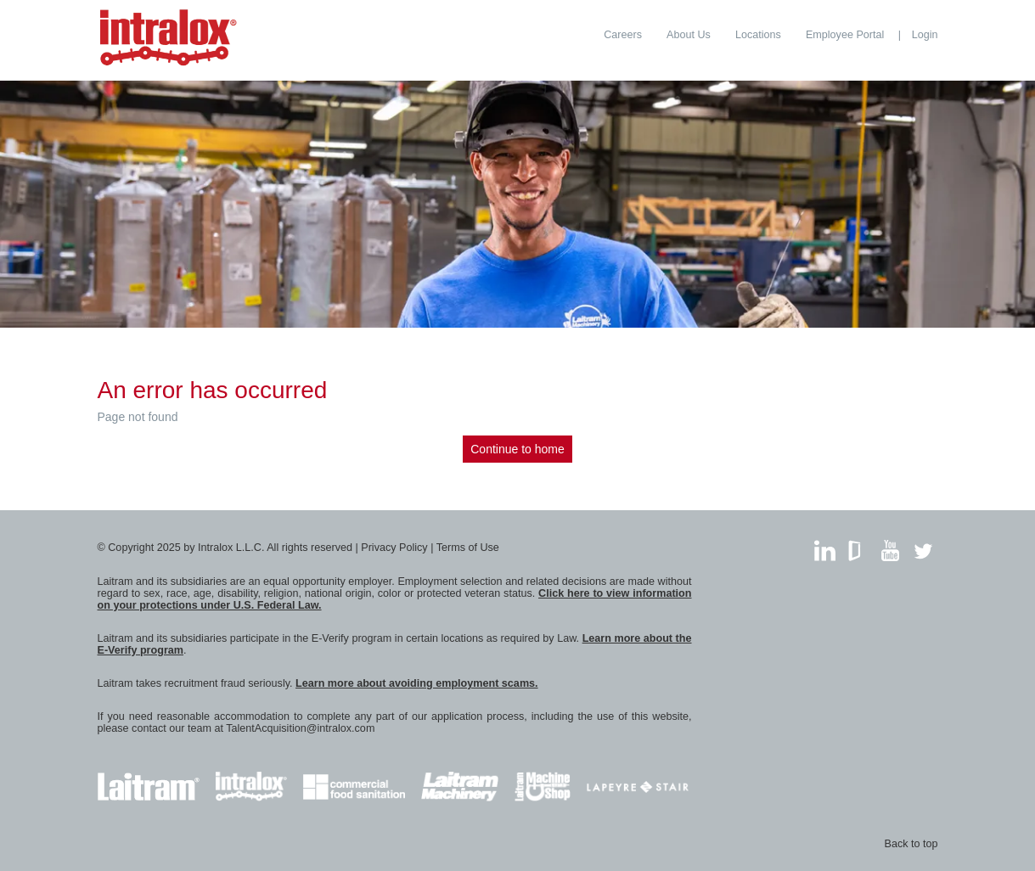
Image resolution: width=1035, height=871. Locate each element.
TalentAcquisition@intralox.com (300, 728)
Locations (758, 35)
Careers (623, 35)
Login (925, 35)
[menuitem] (623, 35)
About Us (689, 35)
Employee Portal (845, 35)
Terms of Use (467, 548)
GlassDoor (858, 546)
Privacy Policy (394, 548)
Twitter (923, 546)
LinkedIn (825, 546)
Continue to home (517, 449)
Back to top (910, 844)
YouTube (890, 546)
